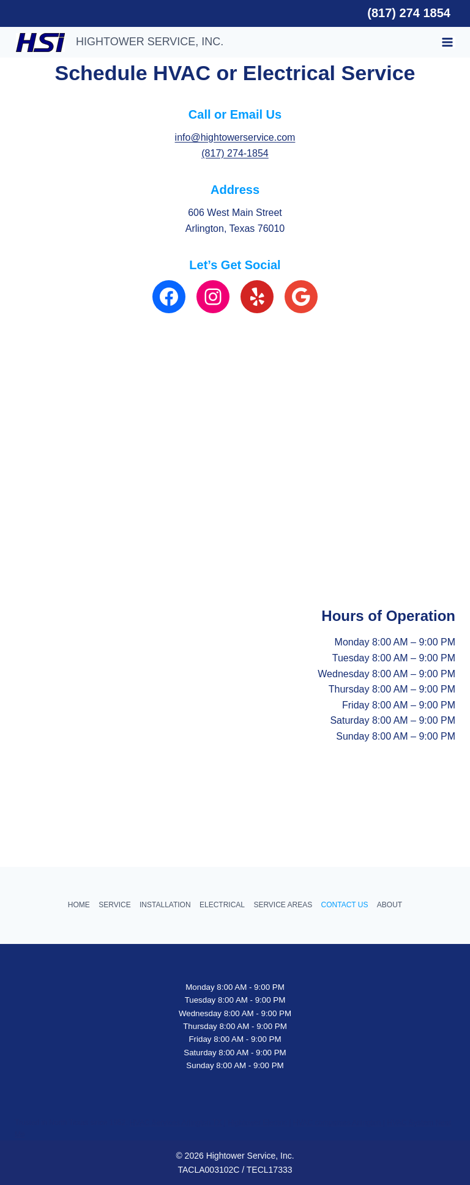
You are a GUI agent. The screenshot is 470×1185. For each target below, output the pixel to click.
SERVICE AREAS (282, 905)
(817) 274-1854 (234, 153)
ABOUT (389, 905)
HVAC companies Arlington (338, 1122)
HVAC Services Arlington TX (177, 1122)
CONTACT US (344, 905)
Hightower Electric (258, 1122)
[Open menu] (448, 42)
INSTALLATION (165, 905)
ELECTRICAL (222, 905)
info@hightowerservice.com (235, 137)
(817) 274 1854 (408, 13)
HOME (79, 905)
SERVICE (114, 905)
